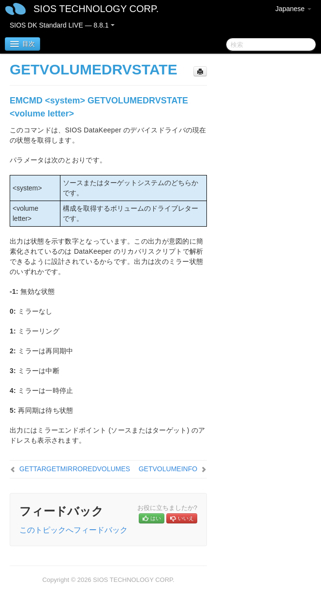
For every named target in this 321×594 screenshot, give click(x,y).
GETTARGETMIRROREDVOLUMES (74, 469)
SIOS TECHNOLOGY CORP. (96, 8)
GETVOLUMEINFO (168, 469)
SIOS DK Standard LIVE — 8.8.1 (62, 25)
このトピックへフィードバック (73, 530)
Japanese (293, 9)
